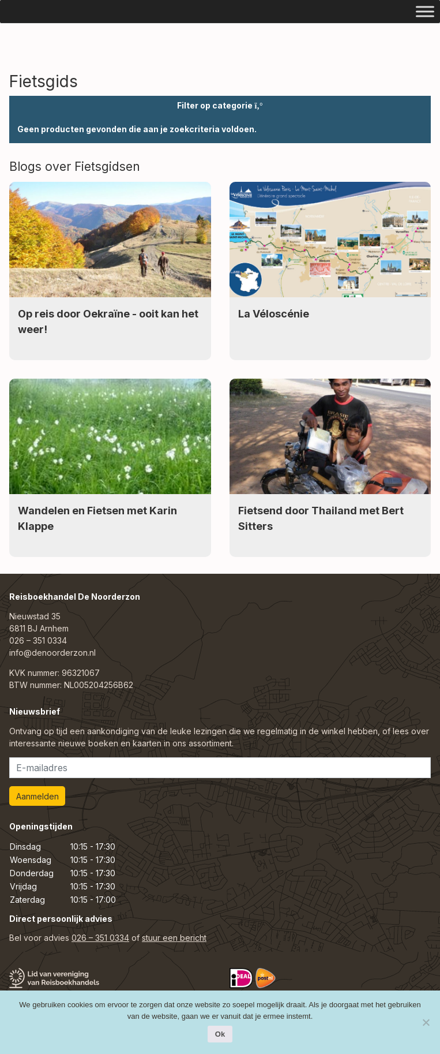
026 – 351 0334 (38, 640)
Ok (220, 1034)
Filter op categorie (219, 105)
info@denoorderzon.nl (52, 652)
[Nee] (425, 1022)
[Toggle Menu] (425, 11)
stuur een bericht (174, 938)
